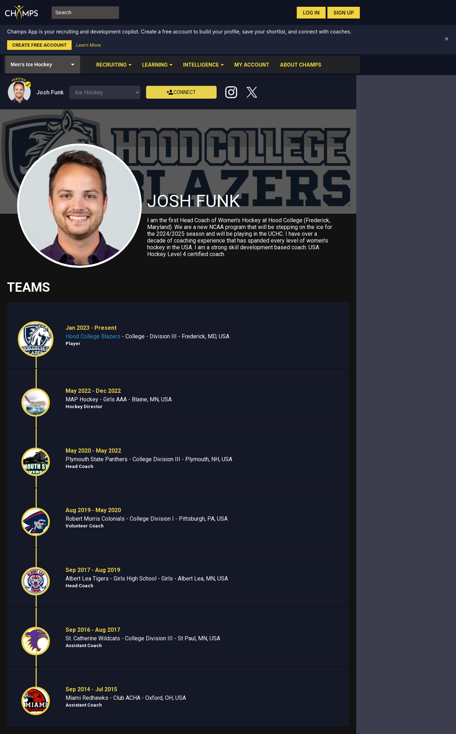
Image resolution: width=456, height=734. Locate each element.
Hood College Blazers (93, 336)
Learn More (88, 45)
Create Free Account (39, 45)
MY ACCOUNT (251, 65)
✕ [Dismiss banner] (446, 39)
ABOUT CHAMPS (300, 65)
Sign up (343, 13)
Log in (311, 13)
